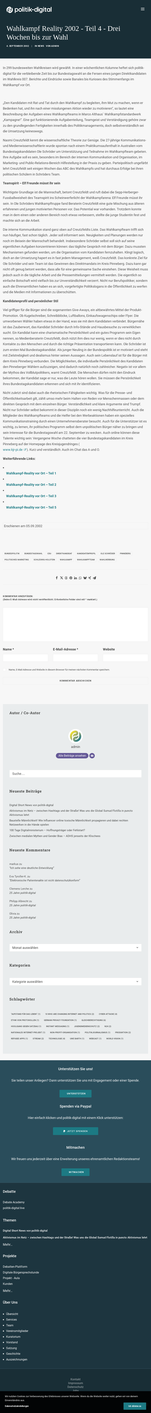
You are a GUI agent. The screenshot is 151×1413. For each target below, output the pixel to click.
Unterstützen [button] (76, 1093)
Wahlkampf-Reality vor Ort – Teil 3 (31, 496)
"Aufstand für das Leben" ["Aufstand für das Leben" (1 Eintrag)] (25, 1014)
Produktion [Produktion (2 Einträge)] (123, 1032)
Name (8, 649)
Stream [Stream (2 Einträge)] (38, 1038)
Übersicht (12, 1314)
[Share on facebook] (57, 578)
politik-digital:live (13, 1208)
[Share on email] (94, 578)
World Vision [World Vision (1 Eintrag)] (114, 1038)
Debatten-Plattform (15, 1266)
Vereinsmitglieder (17, 1331)
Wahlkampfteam (86, 560)
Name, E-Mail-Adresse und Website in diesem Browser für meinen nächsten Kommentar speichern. (59, 669)
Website (109, 649)
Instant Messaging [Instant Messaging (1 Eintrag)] (57, 1026)
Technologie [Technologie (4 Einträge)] (57, 1038)
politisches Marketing (17, 560)
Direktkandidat (64, 553)
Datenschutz (75, 1387)
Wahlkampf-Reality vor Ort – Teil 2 (31, 485)
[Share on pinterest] (71, 578)
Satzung (11, 1348)
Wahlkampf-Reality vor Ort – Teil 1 (31, 473)
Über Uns (10, 1302)
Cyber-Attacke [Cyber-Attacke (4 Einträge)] (108, 1014)
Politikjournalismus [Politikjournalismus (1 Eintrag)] (97, 1032)
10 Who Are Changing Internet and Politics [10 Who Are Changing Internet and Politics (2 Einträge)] (69, 1014)
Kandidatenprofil (86, 553)
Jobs (75, 1390)
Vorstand (12, 1342)
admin (55, 46)
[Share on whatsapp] (80, 578)
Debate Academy (14, 1202)
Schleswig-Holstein (44, 560)
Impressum (75, 1383)
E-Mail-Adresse (65, 649)
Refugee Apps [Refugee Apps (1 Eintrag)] (19, 1038)
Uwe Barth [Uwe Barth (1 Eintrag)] (77, 1038)
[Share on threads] (66, 578)
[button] (142, 9)
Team (9, 1325)
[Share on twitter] (61, 578)
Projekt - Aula (11, 1278)
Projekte (9, 1256)
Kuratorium (13, 1336)
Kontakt (75, 1379)
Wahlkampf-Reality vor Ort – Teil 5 (31, 507)
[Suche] (75, 774)
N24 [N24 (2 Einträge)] (108, 1026)
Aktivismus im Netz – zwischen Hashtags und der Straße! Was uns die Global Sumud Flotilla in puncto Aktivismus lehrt (75, 1237)
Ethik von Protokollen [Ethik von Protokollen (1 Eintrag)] (25, 1020)
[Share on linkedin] (75, 578)
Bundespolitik (12, 553)
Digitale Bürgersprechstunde (21, 1272)
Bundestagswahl (33, 553)
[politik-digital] (29, 10)
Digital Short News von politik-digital (25, 1230)
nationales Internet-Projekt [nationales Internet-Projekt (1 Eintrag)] (28, 1032)
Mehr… (7, 1244)
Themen (9, 1220)
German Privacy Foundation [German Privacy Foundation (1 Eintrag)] (60, 1020)
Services (11, 1319)
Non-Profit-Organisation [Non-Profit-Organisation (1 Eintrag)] (65, 1032)
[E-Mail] (92, 755)
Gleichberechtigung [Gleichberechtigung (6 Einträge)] (94, 1020)
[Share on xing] (90, 578)
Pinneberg (125, 553)
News (41, 46)
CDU (49, 553)
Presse (75, 1394)
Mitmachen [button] (76, 1172)
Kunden (8, 1284)
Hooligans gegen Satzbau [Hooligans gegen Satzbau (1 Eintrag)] (26, 1026)
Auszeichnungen (16, 1359)
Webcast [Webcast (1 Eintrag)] (95, 1038)
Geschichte (13, 1353)
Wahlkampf (66, 560)
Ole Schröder (108, 553)
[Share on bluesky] (85, 578)
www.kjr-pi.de (13, 450)
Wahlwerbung (107, 560)
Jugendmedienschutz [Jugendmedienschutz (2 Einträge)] (87, 1026)
